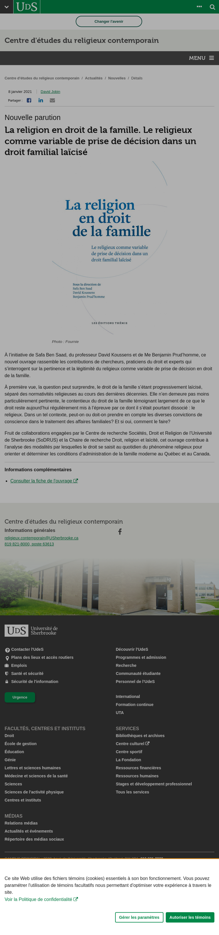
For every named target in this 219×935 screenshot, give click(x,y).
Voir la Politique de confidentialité (38, 914)
